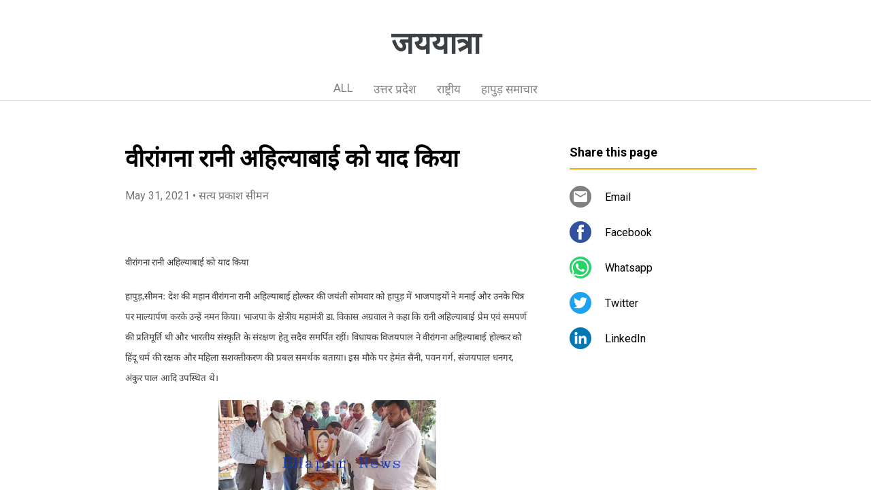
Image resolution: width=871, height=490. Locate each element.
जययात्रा (435, 43)
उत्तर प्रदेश (395, 89)
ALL (343, 88)
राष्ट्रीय (449, 89)
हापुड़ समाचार (509, 89)
